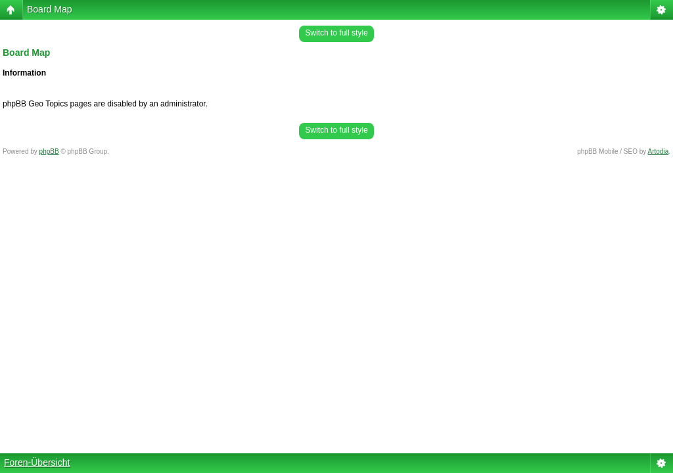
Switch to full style (336, 32)
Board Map (49, 9)
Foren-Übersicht (37, 462)
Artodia (658, 151)
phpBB (49, 151)
